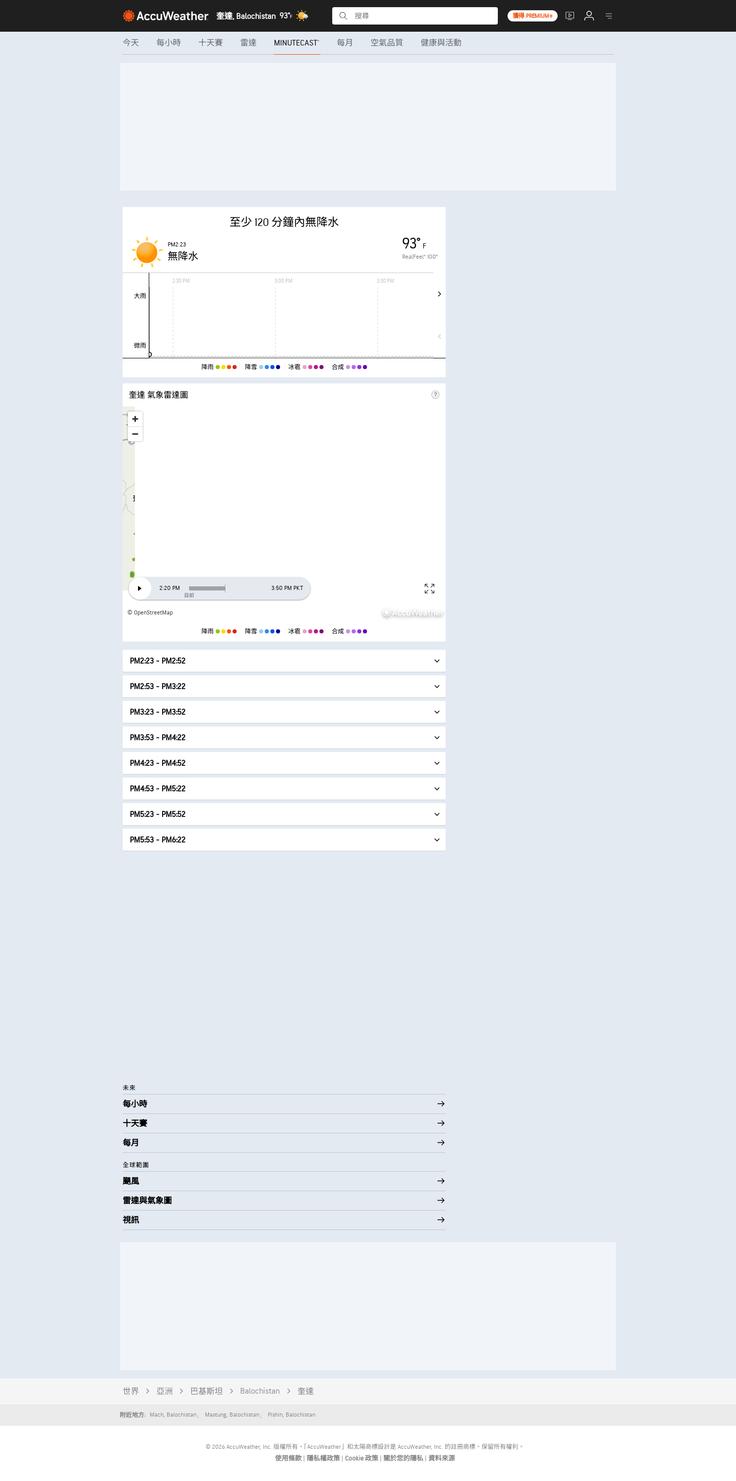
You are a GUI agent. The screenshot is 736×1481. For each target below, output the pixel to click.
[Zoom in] (135, 419)
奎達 (305, 1392)
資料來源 (441, 1458)
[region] (284, 513)
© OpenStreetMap (150, 613)
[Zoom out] (135, 433)
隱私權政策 (324, 1458)
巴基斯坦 (206, 1392)
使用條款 (289, 1458)
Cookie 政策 (362, 1458)
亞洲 (164, 1392)
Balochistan (260, 1391)
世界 (131, 1392)
